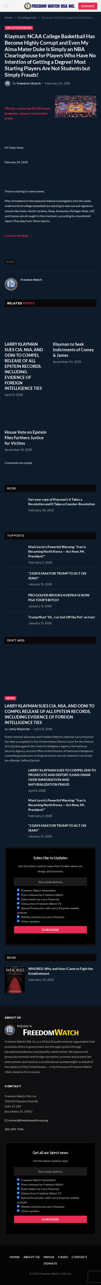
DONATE (87, 6)
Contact (79, 1257)
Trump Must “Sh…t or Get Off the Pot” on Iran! (61, 617)
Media (49, 1257)
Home (15, 1257)
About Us (31, 1257)
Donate (50, 1263)
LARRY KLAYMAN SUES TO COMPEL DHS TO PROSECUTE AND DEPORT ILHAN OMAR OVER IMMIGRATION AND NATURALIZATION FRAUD (62, 777)
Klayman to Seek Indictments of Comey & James (73, 350)
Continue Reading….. (18, 235)
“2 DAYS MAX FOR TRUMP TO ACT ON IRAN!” (57, 575)
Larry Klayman (19, 729)
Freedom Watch (29, 83)
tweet (10, 261)
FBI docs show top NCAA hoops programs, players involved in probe (28, 113)
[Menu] (6, 6)
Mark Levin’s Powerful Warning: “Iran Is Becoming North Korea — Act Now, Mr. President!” (57, 551)
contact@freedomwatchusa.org (28, 1120)
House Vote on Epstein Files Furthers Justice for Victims (26, 438)
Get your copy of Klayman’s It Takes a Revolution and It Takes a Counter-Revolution (61, 501)
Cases (63, 1257)
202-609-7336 (14, 1129)
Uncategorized (19, 28)
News (10, 698)
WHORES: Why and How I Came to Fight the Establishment (60, 971)
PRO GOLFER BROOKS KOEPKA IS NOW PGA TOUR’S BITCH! (59, 597)
